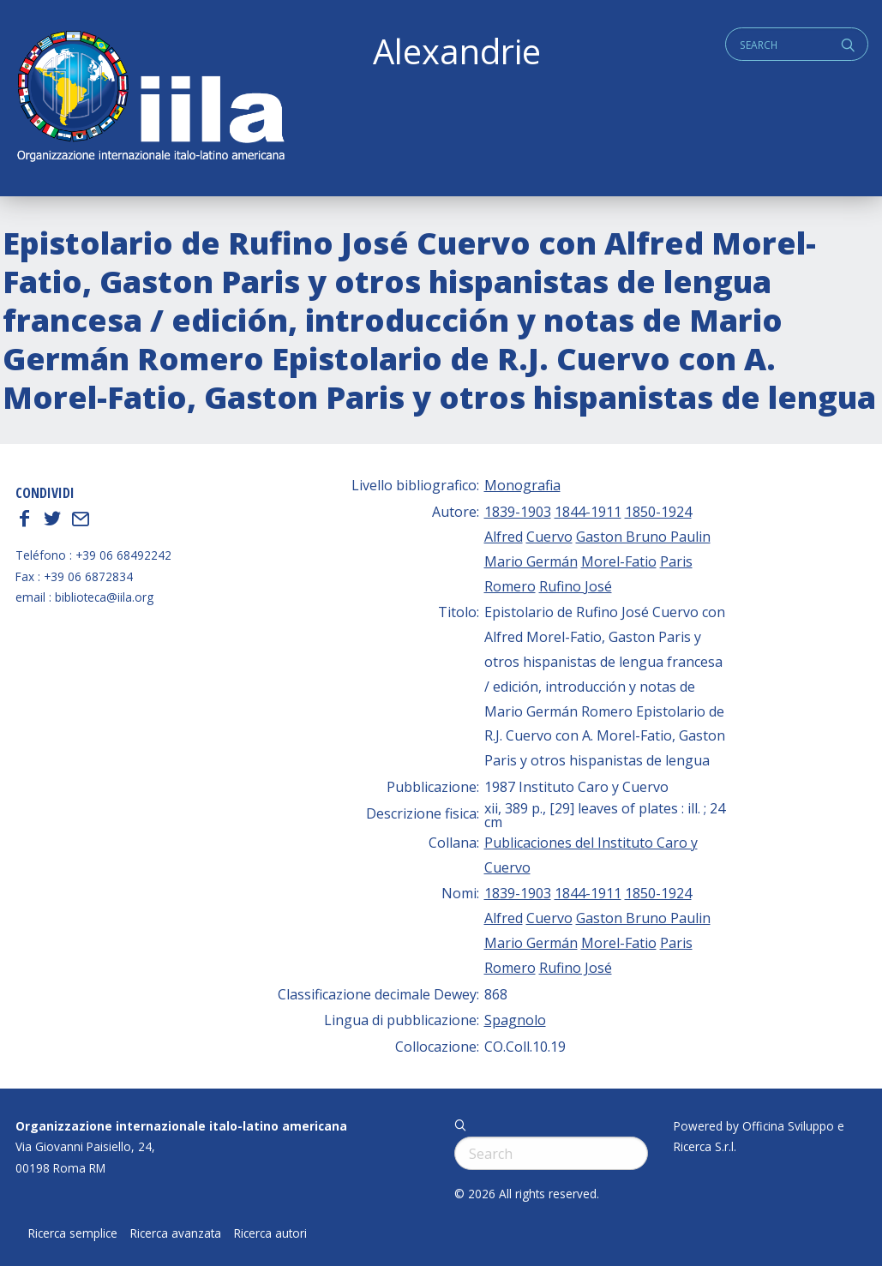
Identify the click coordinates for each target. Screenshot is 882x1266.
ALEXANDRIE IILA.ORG (150, 98)
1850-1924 (658, 511)
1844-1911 (588, 511)
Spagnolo (515, 1020)
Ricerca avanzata (175, 1233)
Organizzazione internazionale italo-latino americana (181, 1126)
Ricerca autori (270, 1233)
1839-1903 (517, 511)
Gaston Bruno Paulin (643, 536)
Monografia (522, 485)
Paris (676, 561)
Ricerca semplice (72, 1233)
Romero (510, 586)
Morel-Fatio (619, 561)
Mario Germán (531, 561)
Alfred (503, 536)
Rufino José (575, 586)
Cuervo (549, 536)
